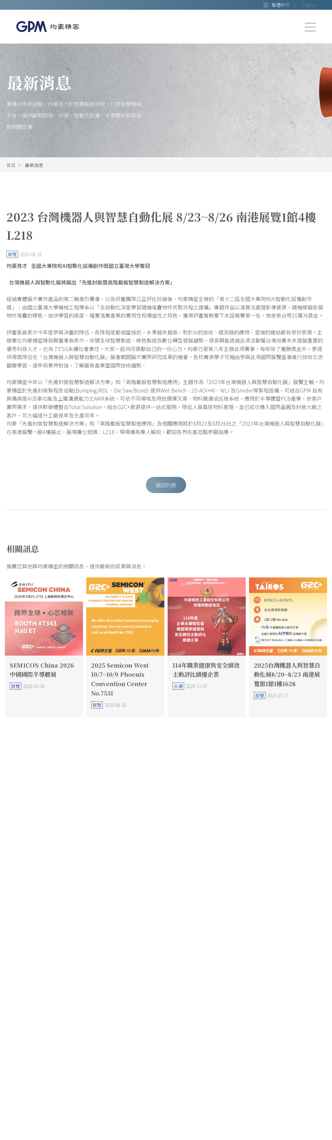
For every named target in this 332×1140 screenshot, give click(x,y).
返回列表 (166, 494)
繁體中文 (281, 5)
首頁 (11, 165)
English (309, 5)
